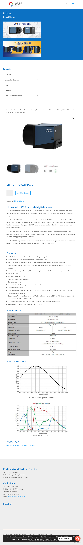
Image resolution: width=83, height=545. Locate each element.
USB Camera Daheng (55, 110)
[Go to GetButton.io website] (77, 542)
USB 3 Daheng (67, 110)
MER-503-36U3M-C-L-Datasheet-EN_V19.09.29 (22, 446)
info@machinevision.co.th (16, 497)
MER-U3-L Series (19, 201)
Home (8, 110)
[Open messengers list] (78, 538)
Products (14, 110)
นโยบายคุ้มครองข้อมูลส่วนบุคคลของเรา (43, 539)
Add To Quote (23, 193)
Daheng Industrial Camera (39, 110)
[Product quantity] (9, 193)
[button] (73, 118)
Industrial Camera (24, 110)
